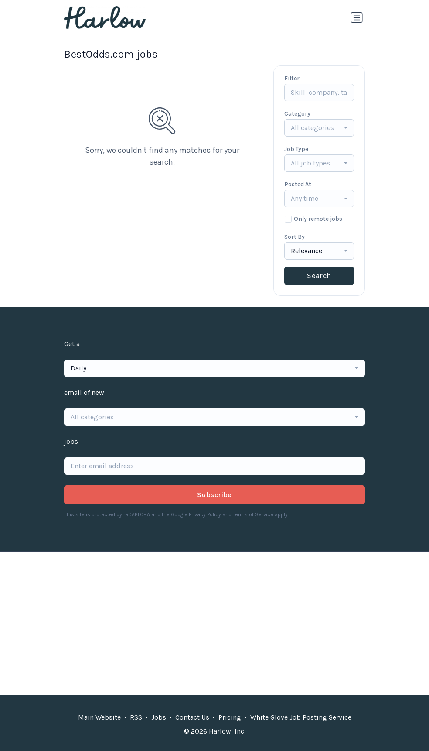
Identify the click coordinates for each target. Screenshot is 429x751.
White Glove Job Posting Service (300, 717)
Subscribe (214, 494)
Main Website (99, 717)
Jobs (158, 717)
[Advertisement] (214, 623)
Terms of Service (253, 514)
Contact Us (192, 717)
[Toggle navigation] (356, 17)
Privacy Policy (205, 514)
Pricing (229, 717)
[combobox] (319, 128)
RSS (136, 717)
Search (319, 275)
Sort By (294, 236)
